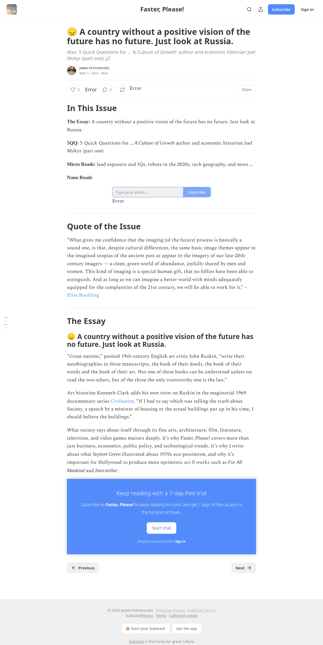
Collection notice (183, 615)
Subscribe (281, 9)
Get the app (186, 628)
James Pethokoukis (94, 68)
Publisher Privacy (170, 610)
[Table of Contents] (5, 322)
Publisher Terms (202, 610)
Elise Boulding (83, 295)
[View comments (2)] (107, 89)
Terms (161, 615)
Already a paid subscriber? (161, 541)
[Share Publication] (260, 9)
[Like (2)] (75, 89)
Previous (83, 567)
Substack (136, 641)
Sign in (307, 9)
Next (243, 567)
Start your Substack (145, 628)
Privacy (147, 615)
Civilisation (122, 401)
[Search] (249, 9)
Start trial (161, 528)
